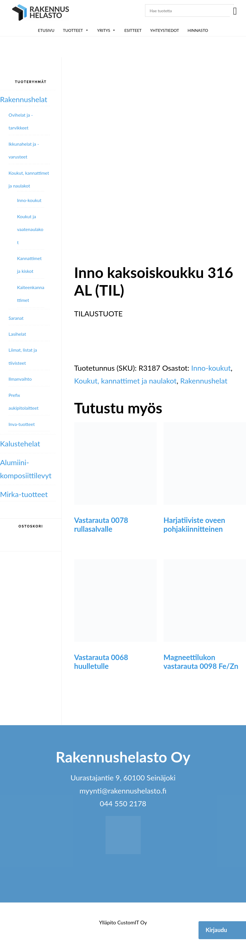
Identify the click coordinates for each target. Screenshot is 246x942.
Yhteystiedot (164, 30)
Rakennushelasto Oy (40, 13)
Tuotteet (75, 30)
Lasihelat (17, 334)
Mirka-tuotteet (24, 494)
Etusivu (46, 30)
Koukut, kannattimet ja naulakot (125, 380)
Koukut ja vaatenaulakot (30, 229)
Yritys (106, 30)
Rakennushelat (203, 380)
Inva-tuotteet (22, 424)
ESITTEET (133, 30)
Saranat (16, 318)
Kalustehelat (20, 443)
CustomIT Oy (132, 922)
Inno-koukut (211, 367)
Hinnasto (198, 30)
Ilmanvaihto (20, 379)
